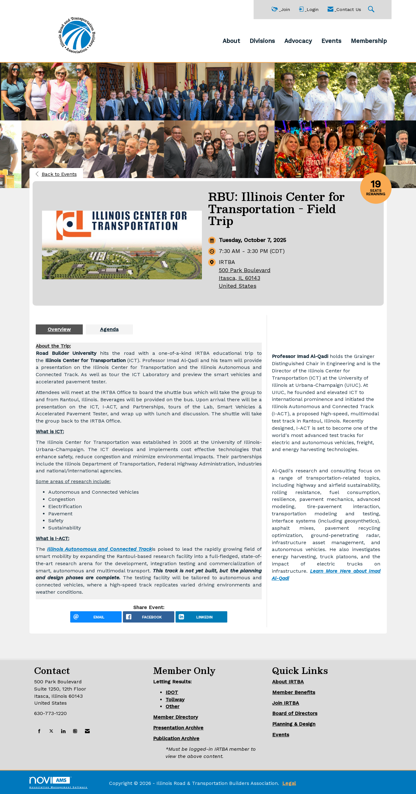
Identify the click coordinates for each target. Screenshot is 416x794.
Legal (289, 783)
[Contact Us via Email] (87, 731)
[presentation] (59, 329)
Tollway (175, 699)
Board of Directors (294, 713)
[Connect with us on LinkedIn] (63, 731)
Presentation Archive (178, 728)
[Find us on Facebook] (39, 731)
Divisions (262, 41)
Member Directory (175, 717)
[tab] (59, 329)
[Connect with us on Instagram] (75, 731)
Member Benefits (293, 692)
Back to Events (56, 174)
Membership (369, 41)
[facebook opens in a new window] (148, 617)
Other (172, 706)
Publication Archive (176, 738)
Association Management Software (58, 782)
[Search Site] (372, 9)
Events (331, 41)
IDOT (172, 692)
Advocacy (298, 41)
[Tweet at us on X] (51, 731)
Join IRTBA (285, 703)
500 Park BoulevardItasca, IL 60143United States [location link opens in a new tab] (245, 278)
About (231, 41)
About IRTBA (288, 682)
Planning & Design (293, 724)
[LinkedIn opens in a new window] (201, 617)
